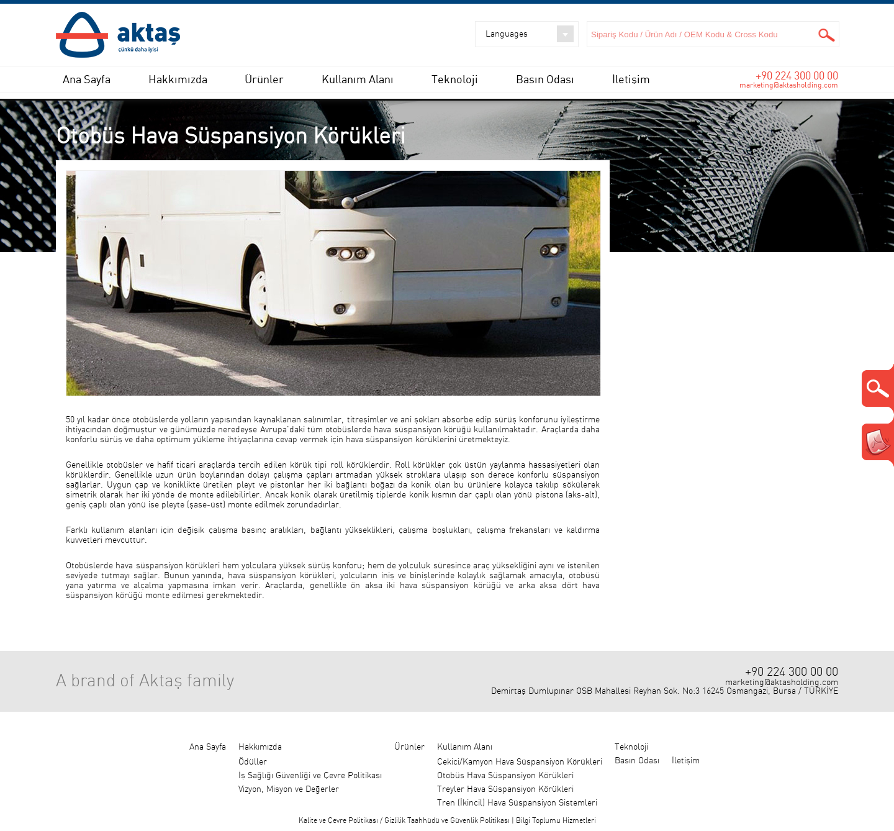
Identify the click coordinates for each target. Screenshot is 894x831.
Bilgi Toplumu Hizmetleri (556, 821)
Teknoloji (454, 79)
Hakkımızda (177, 79)
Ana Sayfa (87, 79)
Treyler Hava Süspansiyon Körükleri (505, 789)
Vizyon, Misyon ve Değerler (288, 789)
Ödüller (252, 762)
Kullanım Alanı (358, 79)
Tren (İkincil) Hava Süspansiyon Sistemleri (517, 803)
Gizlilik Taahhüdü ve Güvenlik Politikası (447, 821)
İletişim (631, 79)
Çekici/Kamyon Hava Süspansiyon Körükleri (519, 762)
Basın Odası (545, 79)
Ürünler (264, 79)
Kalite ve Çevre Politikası (338, 821)
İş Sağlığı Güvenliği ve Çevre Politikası (310, 776)
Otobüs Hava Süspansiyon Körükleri (505, 776)
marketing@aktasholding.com (788, 85)
